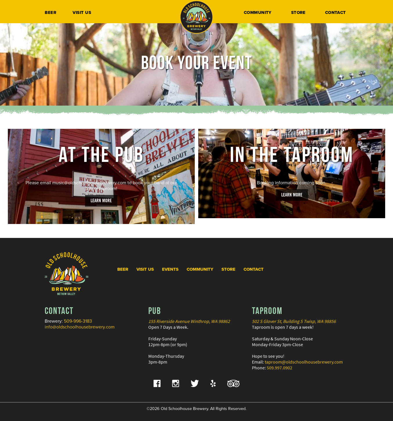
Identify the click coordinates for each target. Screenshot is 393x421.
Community (258, 12)
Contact (335, 12)
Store (298, 12)
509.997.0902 (279, 368)
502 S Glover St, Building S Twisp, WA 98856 (294, 321)
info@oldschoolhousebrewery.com (80, 327)
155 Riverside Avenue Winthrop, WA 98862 (189, 321)
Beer (50, 12)
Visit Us (82, 12)
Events (170, 269)
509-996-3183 (78, 321)
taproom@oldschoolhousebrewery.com (304, 362)
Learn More (101, 200)
